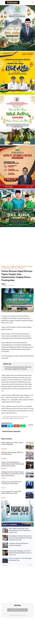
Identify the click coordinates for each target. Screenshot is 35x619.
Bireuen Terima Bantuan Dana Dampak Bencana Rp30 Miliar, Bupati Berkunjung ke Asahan (12, 464)
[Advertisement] (17, 246)
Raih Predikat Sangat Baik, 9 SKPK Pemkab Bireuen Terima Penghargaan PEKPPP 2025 (20, 530)
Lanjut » (30, 565)
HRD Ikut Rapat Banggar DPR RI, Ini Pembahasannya (12, 453)
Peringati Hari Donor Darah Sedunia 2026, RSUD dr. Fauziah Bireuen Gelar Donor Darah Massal (12, 473)
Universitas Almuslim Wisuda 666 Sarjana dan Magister (18, 544)
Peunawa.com (5, 266)
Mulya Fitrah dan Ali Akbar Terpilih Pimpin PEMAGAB (12, 443)
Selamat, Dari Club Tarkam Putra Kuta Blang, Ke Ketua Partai (11, 482)
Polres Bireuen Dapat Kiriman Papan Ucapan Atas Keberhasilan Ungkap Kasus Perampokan (16, 276)
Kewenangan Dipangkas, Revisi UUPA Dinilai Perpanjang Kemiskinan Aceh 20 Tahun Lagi (20, 552)
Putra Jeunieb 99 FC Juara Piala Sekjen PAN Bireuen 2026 (11, 492)
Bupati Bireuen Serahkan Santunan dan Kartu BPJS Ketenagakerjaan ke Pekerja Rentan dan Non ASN (20, 538)
